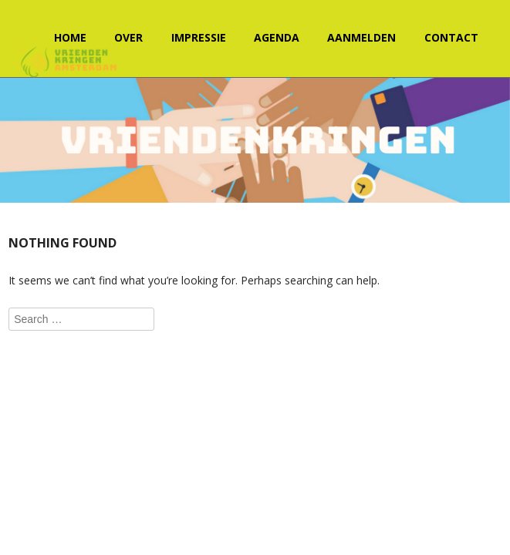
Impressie (198, 37)
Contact (451, 37)
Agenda (276, 37)
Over (128, 37)
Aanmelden (361, 37)
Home (70, 37)
